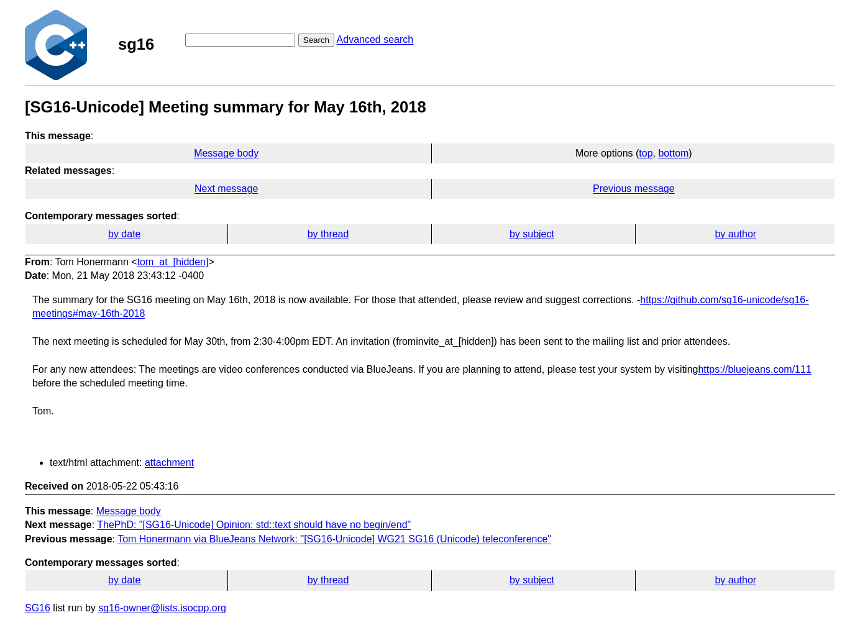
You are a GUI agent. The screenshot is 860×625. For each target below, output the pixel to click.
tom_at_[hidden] (173, 262)
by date (124, 234)
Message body (226, 153)
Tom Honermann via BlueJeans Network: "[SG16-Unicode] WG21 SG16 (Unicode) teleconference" (334, 539)
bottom (673, 153)
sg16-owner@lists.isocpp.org (162, 608)
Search (316, 40)
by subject (532, 234)
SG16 (37, 608)
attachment (169, 462)
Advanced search (375, 39)
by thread (328, 234)
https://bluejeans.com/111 (754, 369)
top (645, 153)
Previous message (634, 188)
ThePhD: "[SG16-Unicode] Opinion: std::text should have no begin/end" (254, 524)
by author (735, 234)
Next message (226, 188)
